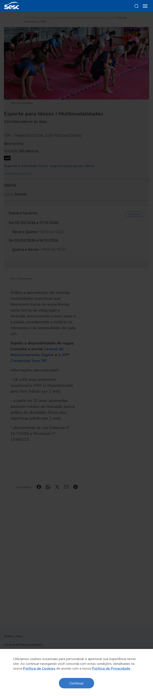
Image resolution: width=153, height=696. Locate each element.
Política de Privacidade (111, 668)
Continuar (76, 683)
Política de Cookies (39, 668)
